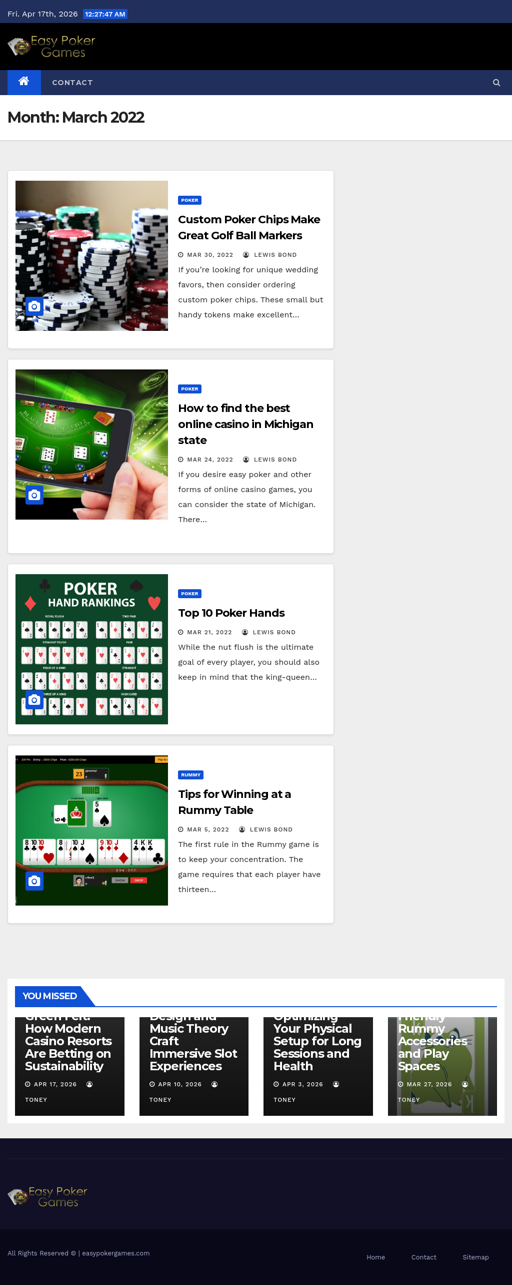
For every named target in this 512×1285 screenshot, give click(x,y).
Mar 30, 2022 (210, 254)
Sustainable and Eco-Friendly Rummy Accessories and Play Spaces (432, 1028)
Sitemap (475, 1257)
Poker (189, 200)
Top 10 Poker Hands (231, 613)
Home (375, 1257)
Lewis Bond (270, 254)
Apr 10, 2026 (180, 1084)
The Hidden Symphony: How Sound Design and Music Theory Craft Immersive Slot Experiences (193, 1022)
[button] (496, 82)
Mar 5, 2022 (208, 829)
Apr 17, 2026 (55, 1084)
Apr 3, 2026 (303, 1084)
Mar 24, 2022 (210, 459)
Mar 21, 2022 (209, 632)
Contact (73, 82)
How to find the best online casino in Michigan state (246, 424)
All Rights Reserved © (43, 1253)
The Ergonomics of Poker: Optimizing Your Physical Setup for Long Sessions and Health (318, 1022)
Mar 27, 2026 (429, 1084)
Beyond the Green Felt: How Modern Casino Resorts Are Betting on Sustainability (68, 1034)
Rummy (190, 774)
